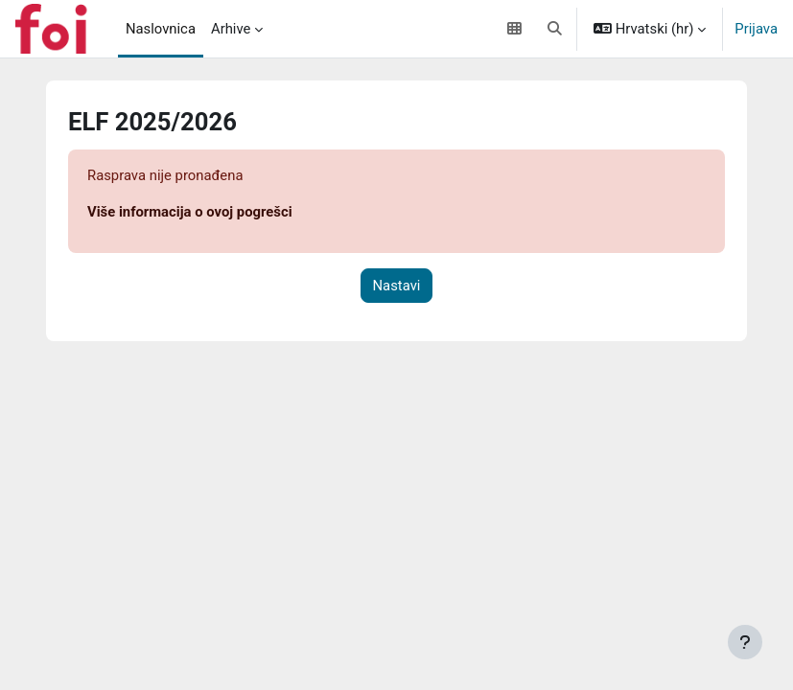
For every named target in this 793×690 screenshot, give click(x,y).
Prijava (756, 28)
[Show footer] (745, 642)
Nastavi (397, 285)
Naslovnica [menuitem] (161, 28)
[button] (555, 29)
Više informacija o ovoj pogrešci (189, 211)
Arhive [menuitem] (230, 28)
